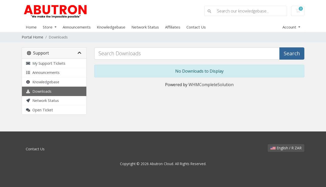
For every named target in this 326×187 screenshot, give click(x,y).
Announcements (77, 27)
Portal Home (32, 37)
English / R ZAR (286, 147)
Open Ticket (39, 110)
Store (48, 27)
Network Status (145, 27)
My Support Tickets (45, 63)
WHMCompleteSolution (211, 84)
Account (289, 27)
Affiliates (172, 27)
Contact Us (196, 27)
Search (292, 53)
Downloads (38, 91)
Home (31, 27)
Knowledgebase (111, 27)
